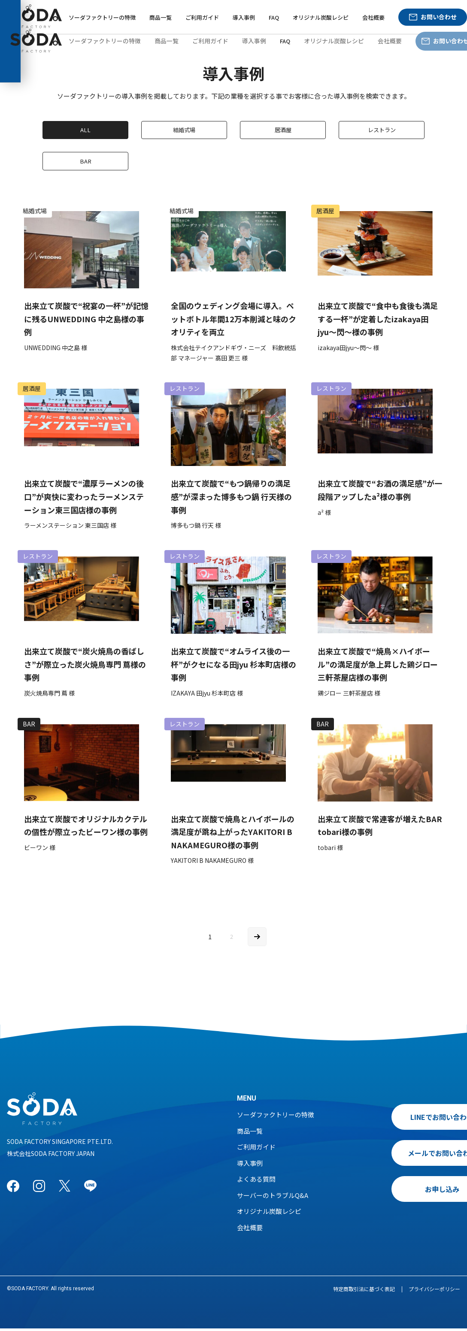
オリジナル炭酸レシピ (321, 17)
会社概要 (373, 17)
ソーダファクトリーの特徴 (102, 17)
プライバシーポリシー (434, 1291)
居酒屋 (283, 130)
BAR (85, 162)
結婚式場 (184, 130)
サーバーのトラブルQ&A (272, 1197)
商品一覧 (160, 17)
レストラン (382, 130)
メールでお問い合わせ (402, 1155)
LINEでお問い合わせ (402, 1119)
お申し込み (402, 1191)
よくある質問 (256, 1181)
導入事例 (244, 17)
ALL (85, 130)
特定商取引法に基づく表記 (364, 1291)
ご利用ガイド (202, 17)
